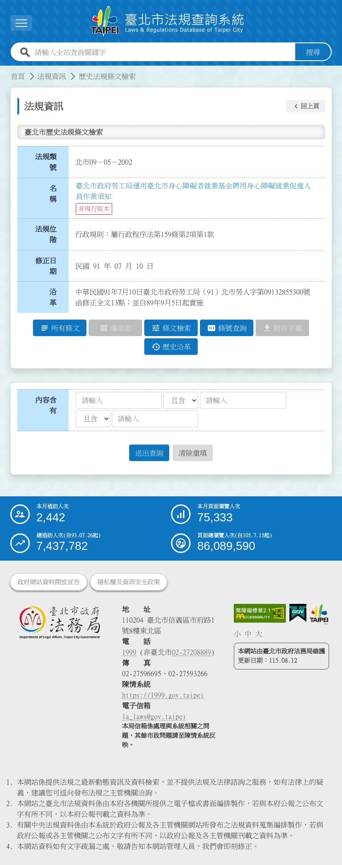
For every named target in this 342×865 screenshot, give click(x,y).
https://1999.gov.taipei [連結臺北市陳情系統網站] (163, 695)
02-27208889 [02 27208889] (191, 652)
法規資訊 (51, 76)
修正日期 (46, 266)
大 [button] (258, 633)
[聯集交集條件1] (180, 400)
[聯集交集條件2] (93, 418)
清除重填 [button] (193, 453)
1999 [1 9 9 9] (129, 652)
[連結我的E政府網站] (297, 613)
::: (5, 71)
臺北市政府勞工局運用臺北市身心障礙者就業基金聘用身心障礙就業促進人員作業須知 (193, 191)
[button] (305, 106)
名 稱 (55, 194)
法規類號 (46, 162)
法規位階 (46, 234)
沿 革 (55, 297)
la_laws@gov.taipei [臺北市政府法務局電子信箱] (154, 716)
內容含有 (46, 405)
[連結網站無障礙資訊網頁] (260, 613)
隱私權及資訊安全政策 (129, 582)
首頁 (18, 76)
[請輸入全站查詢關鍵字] (163, 52)
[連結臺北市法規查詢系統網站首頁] (167, 21)
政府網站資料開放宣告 (48, 582)
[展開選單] (21, 23)
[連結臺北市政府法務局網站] (59, 622)
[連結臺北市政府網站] (319, 614)
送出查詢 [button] (149, 453)
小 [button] (237, 633)
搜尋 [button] (313, 52)
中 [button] (248, 633)
